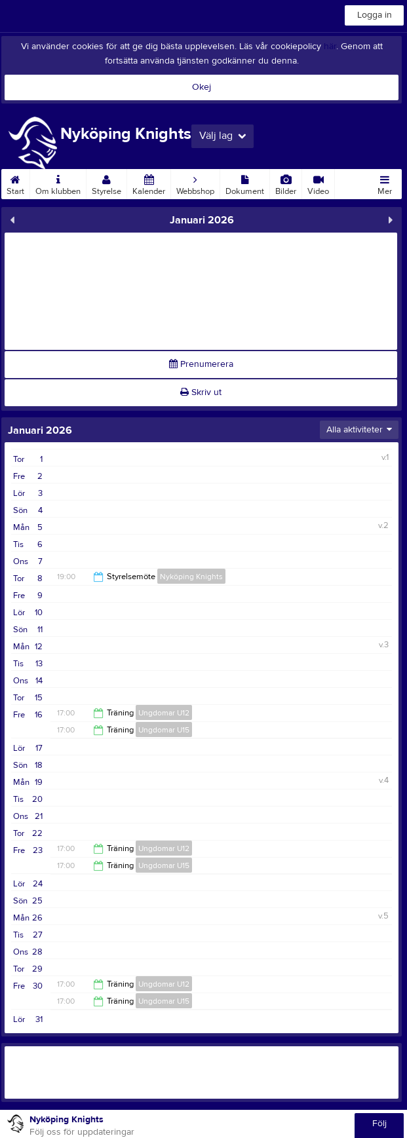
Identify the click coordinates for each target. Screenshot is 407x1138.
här (330, 46)
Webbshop (195, 183)
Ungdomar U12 (163, 713)
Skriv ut (201, 392)
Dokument (244, 183)
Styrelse (106, 183)
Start (15, 183)
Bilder (285, 183)
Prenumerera (201, 364)
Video (318, 183)
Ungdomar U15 (163, 730)
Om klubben (58, 183)
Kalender (148, 183)
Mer (385, 183)
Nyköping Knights (191, 576)
